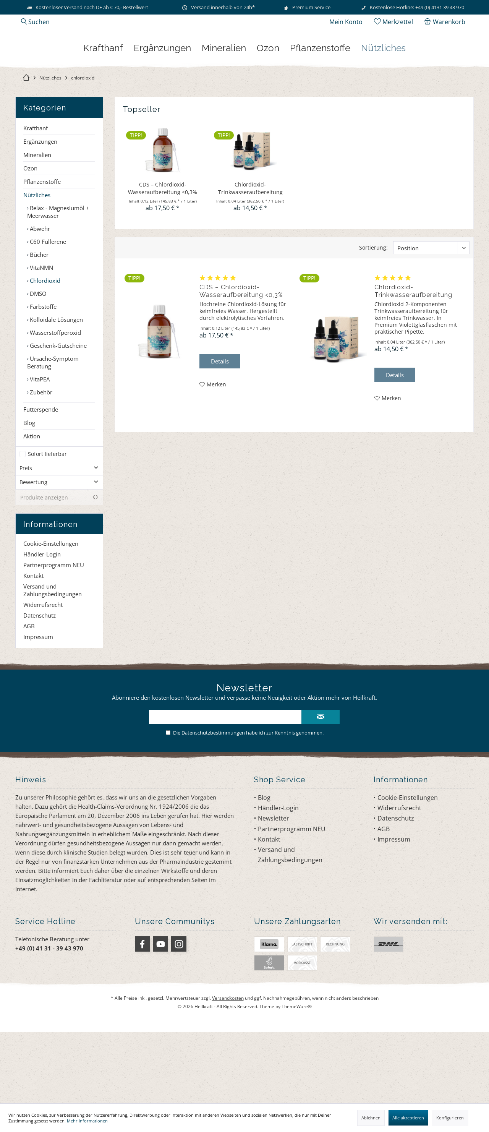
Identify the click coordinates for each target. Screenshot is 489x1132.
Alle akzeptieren (408, 1118)
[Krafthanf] (103, 117)
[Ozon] (268, 117)
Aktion (31, 499)
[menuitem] (446, 22)
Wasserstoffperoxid (54, 396)
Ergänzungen (40, 205)
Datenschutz (39, 686)
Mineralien (37, 218)
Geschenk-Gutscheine (57, 409)
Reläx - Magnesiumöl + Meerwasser (58, 275)
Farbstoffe (42, 370)
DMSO (37, 357)
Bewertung (33, 553)
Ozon (30, 231)
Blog (29, 486)
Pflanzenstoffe (42, 245)
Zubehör (40, 455)
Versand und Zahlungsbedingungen (52, 661)
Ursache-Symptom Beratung (53, 425)
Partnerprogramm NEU (53, 636)
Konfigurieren (450, 1118)
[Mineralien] (223, 117)
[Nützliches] (383, 117)
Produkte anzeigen (59, 568)
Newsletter (273, 889)
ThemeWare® (297, 1077)
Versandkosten (228, 1069)
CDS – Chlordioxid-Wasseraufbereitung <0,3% (162, 251)
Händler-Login (42, 625)
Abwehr (39, 292)
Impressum (38, 708)
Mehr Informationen (87, 1121)
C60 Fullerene (47, 305)
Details (220, 424)
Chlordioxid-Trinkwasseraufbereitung (250, 251)
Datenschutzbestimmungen (213, 803)
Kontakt (33, 646)
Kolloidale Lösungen (55, 383)
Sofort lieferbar (47, 525)
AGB (29, 697)
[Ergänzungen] (162, 117)
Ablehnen (371, 1118)
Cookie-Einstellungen (50, 614)
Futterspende (40, 473)
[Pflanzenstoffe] (320, 117)
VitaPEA (39, 442)
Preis (25, 539)
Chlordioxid (44, 344)
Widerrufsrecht (43, 676)
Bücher (38, 318)
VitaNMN (40, 331)
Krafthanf (35, 191)
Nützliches (36, 258)
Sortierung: (373, 311)
